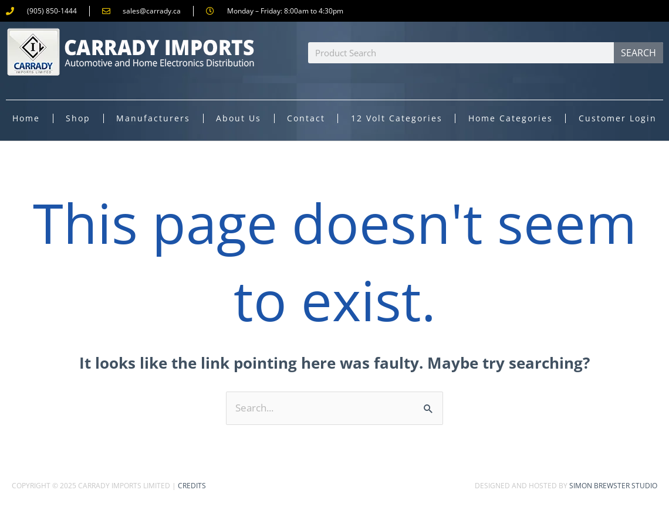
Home (26, 118)
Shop (78, 118)
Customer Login (618, 118)
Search (638, 52)
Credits (192, 486)
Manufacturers (153, 118)
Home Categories (510, 118)
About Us (238, 118)
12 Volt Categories (396, 118)
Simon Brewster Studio (613, 486)
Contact (306, 118)
